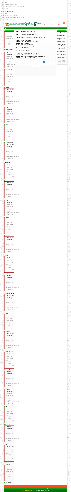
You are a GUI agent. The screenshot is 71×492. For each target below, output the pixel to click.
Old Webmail (61, 485)
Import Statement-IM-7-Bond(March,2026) (62, 52)
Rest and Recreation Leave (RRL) (8, 162)
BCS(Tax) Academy (42, 485)
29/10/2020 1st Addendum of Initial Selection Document (26, 34)
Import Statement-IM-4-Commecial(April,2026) (62, 36)
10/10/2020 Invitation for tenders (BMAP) (23, 40)
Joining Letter (7, 180)
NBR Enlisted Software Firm (9, 444)
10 (50, 62)
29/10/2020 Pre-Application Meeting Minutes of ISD (25, 31)
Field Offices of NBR (8, 87)
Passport (6, 124)
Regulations (22, 28)
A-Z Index (35, 485)
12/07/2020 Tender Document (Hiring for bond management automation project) (30, 56)
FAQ (44, 24)
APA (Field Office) (8, 273)
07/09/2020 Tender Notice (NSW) (22, 47)
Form (29, 28)
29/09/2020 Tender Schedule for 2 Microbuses (24, 44)
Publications (51, 28)
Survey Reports (8, 388)
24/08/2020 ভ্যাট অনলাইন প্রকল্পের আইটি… (23, 50)
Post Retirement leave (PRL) (9, 50)
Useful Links (10, 485)
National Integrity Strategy (8, 255)
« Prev (19, 62)
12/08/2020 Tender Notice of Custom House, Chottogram (26, 51)
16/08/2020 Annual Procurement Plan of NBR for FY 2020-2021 (27, 53)
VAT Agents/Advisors (8, 424)
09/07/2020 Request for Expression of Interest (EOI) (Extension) (28, 57)
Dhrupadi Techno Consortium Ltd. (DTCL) (41, 490)
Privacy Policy (16, 485)
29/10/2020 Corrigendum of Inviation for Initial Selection (26, 33)
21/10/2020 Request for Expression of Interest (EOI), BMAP (27, 46)
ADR (6, 406)
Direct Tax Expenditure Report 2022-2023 (62, 45)
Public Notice (7, 217)
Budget (40, 28)
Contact (48, 24)
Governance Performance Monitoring (9, 293)
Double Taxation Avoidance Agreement (9, 351)
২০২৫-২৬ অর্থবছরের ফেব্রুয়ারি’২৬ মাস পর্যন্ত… (62, 58)
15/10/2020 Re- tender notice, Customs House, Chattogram (27, 38)
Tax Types (34, 28)
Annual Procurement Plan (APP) (8, 312)
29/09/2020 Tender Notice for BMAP (23, 43)
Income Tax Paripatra (9, 369)
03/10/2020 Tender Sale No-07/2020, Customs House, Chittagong (28, 41)
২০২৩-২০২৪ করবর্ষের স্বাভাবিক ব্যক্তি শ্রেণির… (62, 39)
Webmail (52, 24)
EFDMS (58, 28)
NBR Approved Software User (7, 463)
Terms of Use (23, 485)
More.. (65, 63)
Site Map (30, 485)
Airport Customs (8, 482)
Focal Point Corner (8, 69)
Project (45, 28)
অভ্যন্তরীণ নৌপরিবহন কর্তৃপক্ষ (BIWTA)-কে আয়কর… (61, 48)
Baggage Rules (8, 331)
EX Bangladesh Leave (9, 142)
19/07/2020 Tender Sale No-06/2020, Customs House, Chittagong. (28, 54)
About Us (9, 28)
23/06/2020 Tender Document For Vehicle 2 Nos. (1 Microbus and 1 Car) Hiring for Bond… (32, 59)
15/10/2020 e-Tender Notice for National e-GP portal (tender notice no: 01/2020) (30, 37)
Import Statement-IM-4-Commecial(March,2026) (62, 55)
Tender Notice (7, 235)
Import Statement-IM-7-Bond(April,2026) (62, 33)
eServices (16, 28)
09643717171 (40, 23)
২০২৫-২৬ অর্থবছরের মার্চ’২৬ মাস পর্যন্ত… (61, 42)
